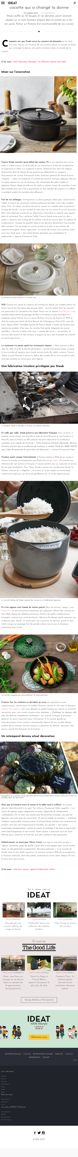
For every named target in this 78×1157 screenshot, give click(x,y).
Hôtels (70, 973)
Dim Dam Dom (6, 1120)
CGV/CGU (27, 1054)
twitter (39, 1133)
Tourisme (4, 1081)
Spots (3, 1087)
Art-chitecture (5, 1084)
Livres (3, 1104)
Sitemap (46, 1057)
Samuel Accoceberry (10, 709)
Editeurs (16, 919)
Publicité (59, 1054)
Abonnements (5, 1099)
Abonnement (34, 1057)
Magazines (4, 1102)
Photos (3, 1092)
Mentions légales (13, 1054)
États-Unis (6, 611)
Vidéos (3, 1089)
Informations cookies (43, 1054)
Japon (55, 460)
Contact (69, 1054)
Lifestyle (44, 973)
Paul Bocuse (64, 311)
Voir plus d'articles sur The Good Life (39, 1000)
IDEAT (3, 1114)
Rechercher (75, 3)
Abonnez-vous (39, 1037)
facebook (34, 1133)
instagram (43, 1133)
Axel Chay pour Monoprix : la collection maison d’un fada (39, 62)
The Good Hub (5, 1117)
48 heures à (19, 973)
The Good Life (5, 1112)
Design (3, 1079)
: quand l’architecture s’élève (34, 869)
